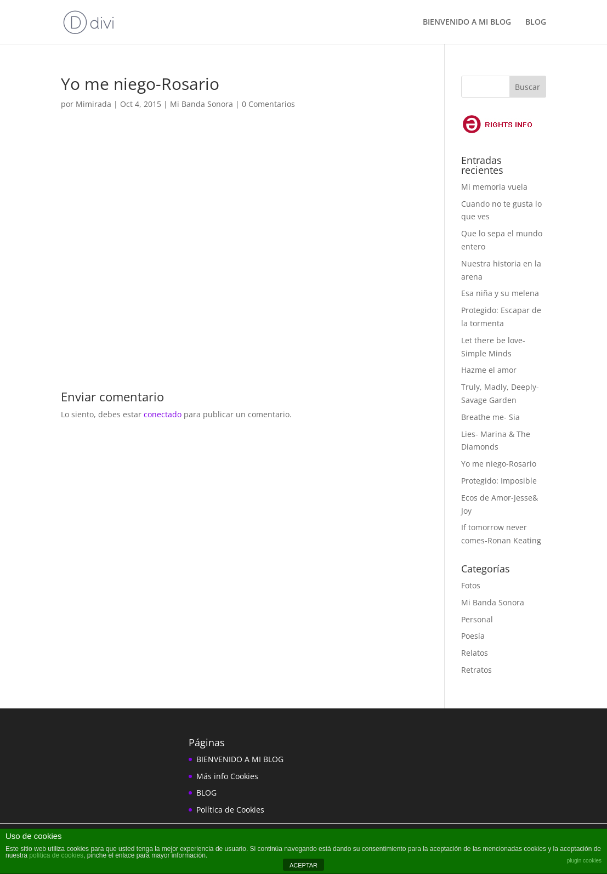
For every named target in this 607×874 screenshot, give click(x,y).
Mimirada (93, 104)
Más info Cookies (227, 776)
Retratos (476, 670)
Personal (477, 619)
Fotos (470, 585)
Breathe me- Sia (490, 417)
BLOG (535, 22)
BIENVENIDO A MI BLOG (467, 22)
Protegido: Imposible (499, 480)
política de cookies (56, 855)
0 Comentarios (268, 104)
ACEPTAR (303, 865)
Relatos (474, 653)
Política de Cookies (230, 809)
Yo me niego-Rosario (498, 463)
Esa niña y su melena (500, 293)
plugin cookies (584, 861)
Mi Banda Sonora (201, 104)
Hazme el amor (489, 370)
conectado (162, 414)
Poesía (473, 636)
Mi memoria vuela (494, 186)
